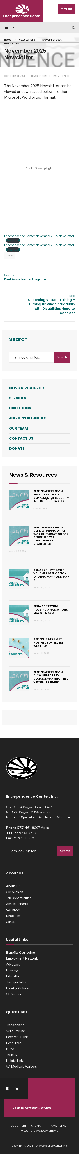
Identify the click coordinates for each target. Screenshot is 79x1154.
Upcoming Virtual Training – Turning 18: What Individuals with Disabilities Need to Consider (51, 304)
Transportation (16, 982)
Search (62, 357)
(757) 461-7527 (25, 833)
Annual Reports (17, 904)
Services (17, 397)
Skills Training (15, 1031)
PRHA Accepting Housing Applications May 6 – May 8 (50, 609)
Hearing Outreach (18, 988)
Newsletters (27, 39)
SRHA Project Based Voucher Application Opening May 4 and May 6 (51, 575)
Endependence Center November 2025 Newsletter (39, 236)
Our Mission (14, 892)
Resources (14, 1043)
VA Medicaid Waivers (21, 1066)
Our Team (18, 428)
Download (13, 240)
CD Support (14, 994)
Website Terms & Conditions (39, 1130)
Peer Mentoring (17, 1037)
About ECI (13, 886)
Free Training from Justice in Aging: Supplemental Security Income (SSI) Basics (51, 496)
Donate (16, 448)
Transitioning (15, 1025)
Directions (20, 408)
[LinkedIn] (12, 27)
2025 (10, 255)
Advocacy (13, 964)
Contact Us (21, 438)
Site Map (36, 1125)
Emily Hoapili (61, 76)
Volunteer (13, 910)
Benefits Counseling (20, 952)
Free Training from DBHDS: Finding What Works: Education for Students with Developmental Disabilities (50, 536)
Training (11, 1055)
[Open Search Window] (73, 27)
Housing (12, 970)
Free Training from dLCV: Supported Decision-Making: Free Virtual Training (50, 677)
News (10, 1049)
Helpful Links (15, 1061)
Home (7, 39)
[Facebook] (6, 27)
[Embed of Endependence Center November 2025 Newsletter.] (39, 168)
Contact (12, 922)
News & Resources (27, 387)
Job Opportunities (27, 418)
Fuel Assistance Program (25, 277)
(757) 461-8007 (28, 828)
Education (13, 976)
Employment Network (22, 958)
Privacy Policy (56, 1125)
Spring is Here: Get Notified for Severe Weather (48, 642)
